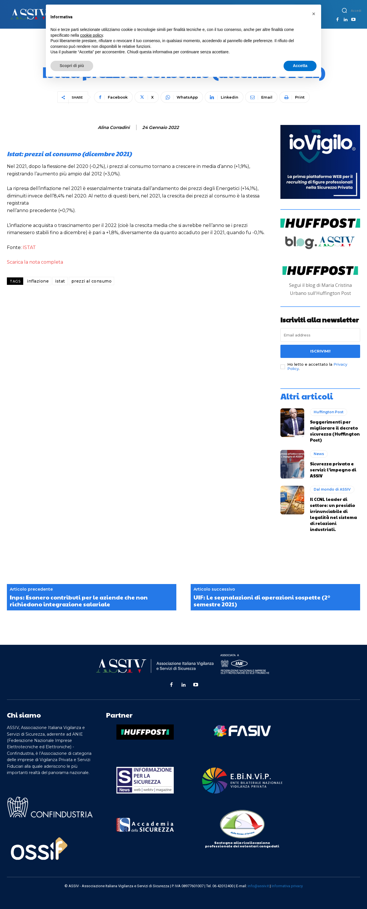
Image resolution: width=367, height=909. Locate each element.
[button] (344, 10)
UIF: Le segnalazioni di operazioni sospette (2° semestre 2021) (262, 601)
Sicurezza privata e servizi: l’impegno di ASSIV (333, 470)
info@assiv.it (258, 886)
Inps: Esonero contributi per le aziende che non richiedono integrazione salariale (79, 601)
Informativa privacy (287, 886)
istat (60, 281)
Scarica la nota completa (35, 262)
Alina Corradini (114, 127)
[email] (320, 335)
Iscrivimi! (320, 351)
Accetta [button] (300, 65)
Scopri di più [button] (72, 65)
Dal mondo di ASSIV (332, 489)
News (319, 454)
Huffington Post (328, 412)
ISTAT (29, 247)
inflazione (38, 281)
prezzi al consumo (91, 281)
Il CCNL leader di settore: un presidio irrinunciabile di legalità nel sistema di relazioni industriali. (333, 514)
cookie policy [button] (91, 35)
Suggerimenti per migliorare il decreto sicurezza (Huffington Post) (335, 431)
